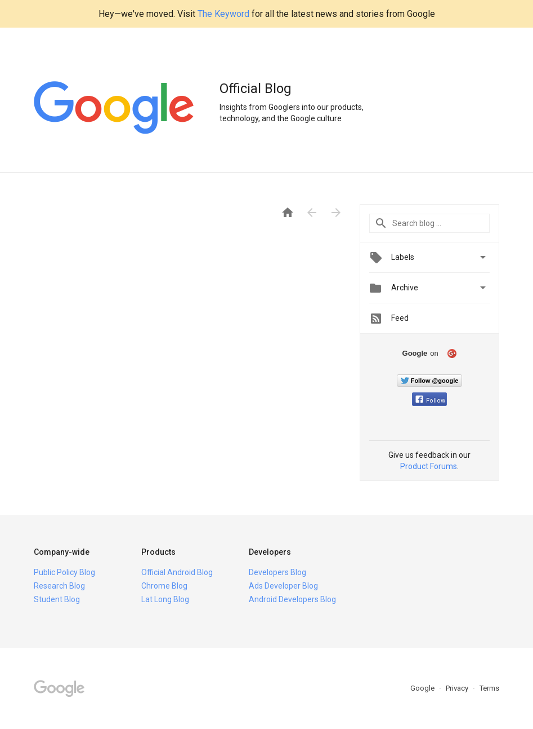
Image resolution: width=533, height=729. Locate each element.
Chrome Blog (164, 585)
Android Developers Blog (292, 599)
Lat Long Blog (165, 599)
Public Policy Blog (64, 572)
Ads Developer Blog (283, 585)
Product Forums (428, 466)
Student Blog (57, 599)
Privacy (458, 688)
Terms (489, 688)
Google (423, 688)
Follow (430, 400)
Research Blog (59, 585)
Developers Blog (277, 572)
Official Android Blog (177, 572)
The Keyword (223, 13)
